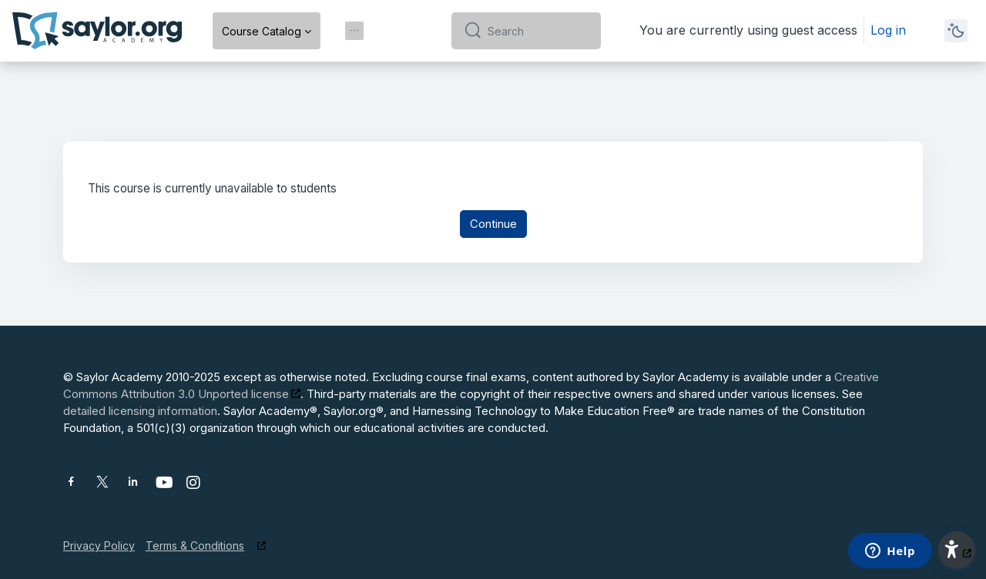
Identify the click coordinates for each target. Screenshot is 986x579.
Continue (493, 224)
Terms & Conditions (195, 545)
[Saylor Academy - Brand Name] (97, 31)
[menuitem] (354, 31)
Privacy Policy (99, 545)
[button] (956, 549)
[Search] (538, 31)
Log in (888, 30)
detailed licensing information (140, 410)
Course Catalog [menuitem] (261, 31)
